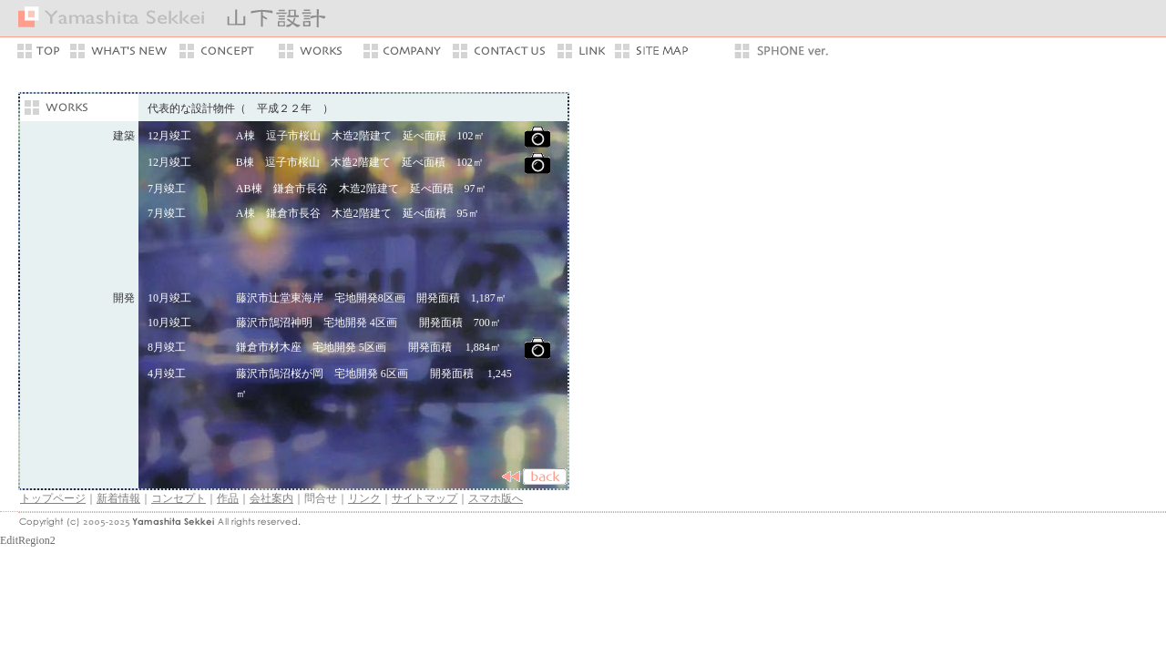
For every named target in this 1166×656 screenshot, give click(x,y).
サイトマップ (424, 498)
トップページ (53, 498)
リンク (364, 498)
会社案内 (271, 498)
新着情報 (118, 498)
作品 (228, 498)
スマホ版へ (495, 498)
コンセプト (178, 498)
